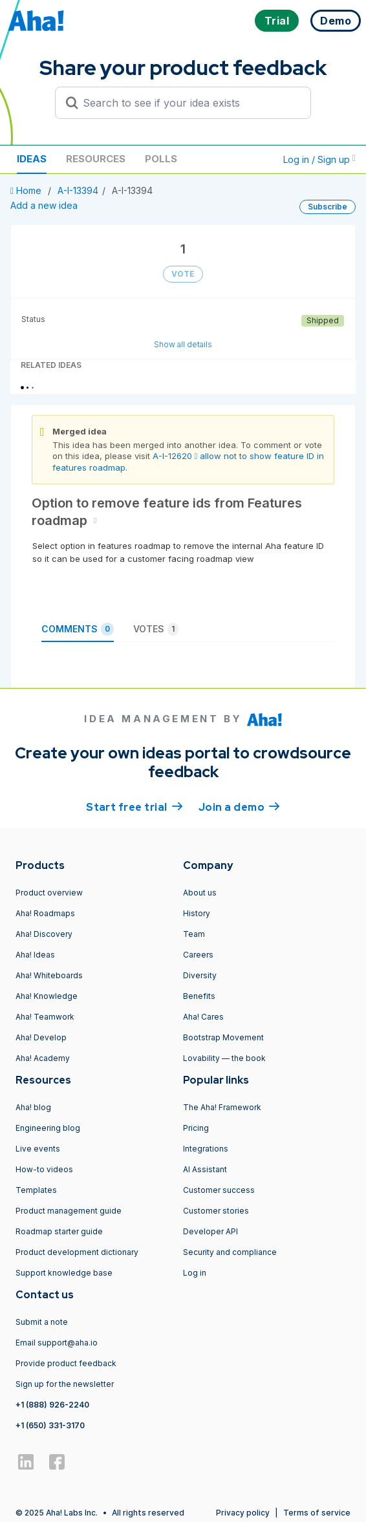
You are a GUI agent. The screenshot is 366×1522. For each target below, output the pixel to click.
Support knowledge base (64, 1273)
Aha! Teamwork (45, 1017)
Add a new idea (44, 205)
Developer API (210, 1231)
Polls (161, 159)
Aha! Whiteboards (49, 975)
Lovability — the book (224, 1058)
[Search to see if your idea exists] (189, 103)
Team (194, 934)
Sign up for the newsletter (65, 1384)
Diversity (200, 975)
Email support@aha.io (57, 1342)
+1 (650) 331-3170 (50, 1425)
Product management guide (69, 1211)
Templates (36, 1190)
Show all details (183, 344)
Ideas (32, 159)
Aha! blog (33, 1107)
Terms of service (316, 1512)
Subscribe (327, 206)
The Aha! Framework (222, 1107)
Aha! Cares (203, 1017)
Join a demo (239, 806)
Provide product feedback (66, 1363)
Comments (77, 629)
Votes (155, 629)
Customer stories (216, 1211)
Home (27, 190)
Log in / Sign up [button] (319, 159)
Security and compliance (230, 1252)
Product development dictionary (77, 1252)
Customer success (219, 1190)
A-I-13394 (78, 190)
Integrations (205, 1148)
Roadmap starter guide (59, 1231)
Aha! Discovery (44, 934)
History (196, 913)
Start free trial (134, 806)
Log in (194, 1273)
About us (200, 892)
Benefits (199, 996)
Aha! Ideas (35, 954)
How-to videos (44, 1169)
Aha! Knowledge (47, 996)
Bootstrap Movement (223, 1037)
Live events (38, 1148)
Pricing (196, 1128)
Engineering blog (48, 1128)
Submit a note (42, 1322)
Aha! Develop (41, 1037)
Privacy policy (243, 1512)
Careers (198, 954)
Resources (95, 159)
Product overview (49, 892)
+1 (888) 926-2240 (52, 1404)
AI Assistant (205, 1169)
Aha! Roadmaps (45, 913)
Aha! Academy (43, 1058)
